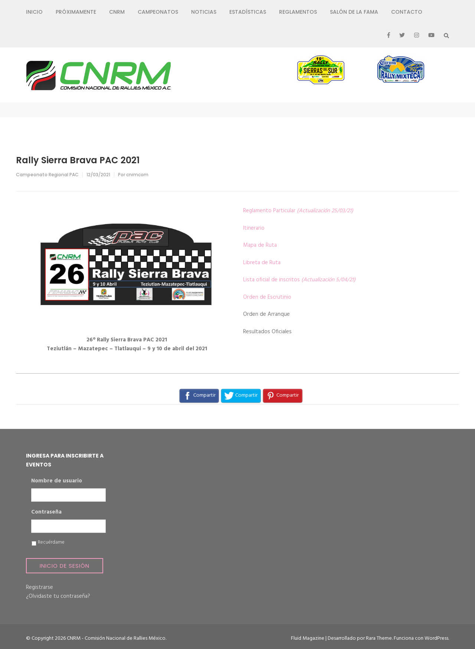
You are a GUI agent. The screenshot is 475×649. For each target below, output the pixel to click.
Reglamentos (298, 12)
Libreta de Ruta (262, 262)
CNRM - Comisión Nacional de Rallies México (116, 638)
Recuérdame (51, 542)
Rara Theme (379, 638)
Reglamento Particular (298, 210)
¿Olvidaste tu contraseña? (58, 596)
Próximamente (76, 12)
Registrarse (39, 587)
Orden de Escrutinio (267, 297)
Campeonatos (158, 12)
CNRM (117, 12)
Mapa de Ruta (260, 245)
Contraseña (46, 512)
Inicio (34, 12)
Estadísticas (247, 12)
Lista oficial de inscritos (299, 279)
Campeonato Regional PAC (47, 174)
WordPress (436, 638)
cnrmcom (137, 174)
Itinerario (254, 228)
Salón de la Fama (354, 12)
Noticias (203, 12)
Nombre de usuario (56, 481)
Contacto (406, 12)
